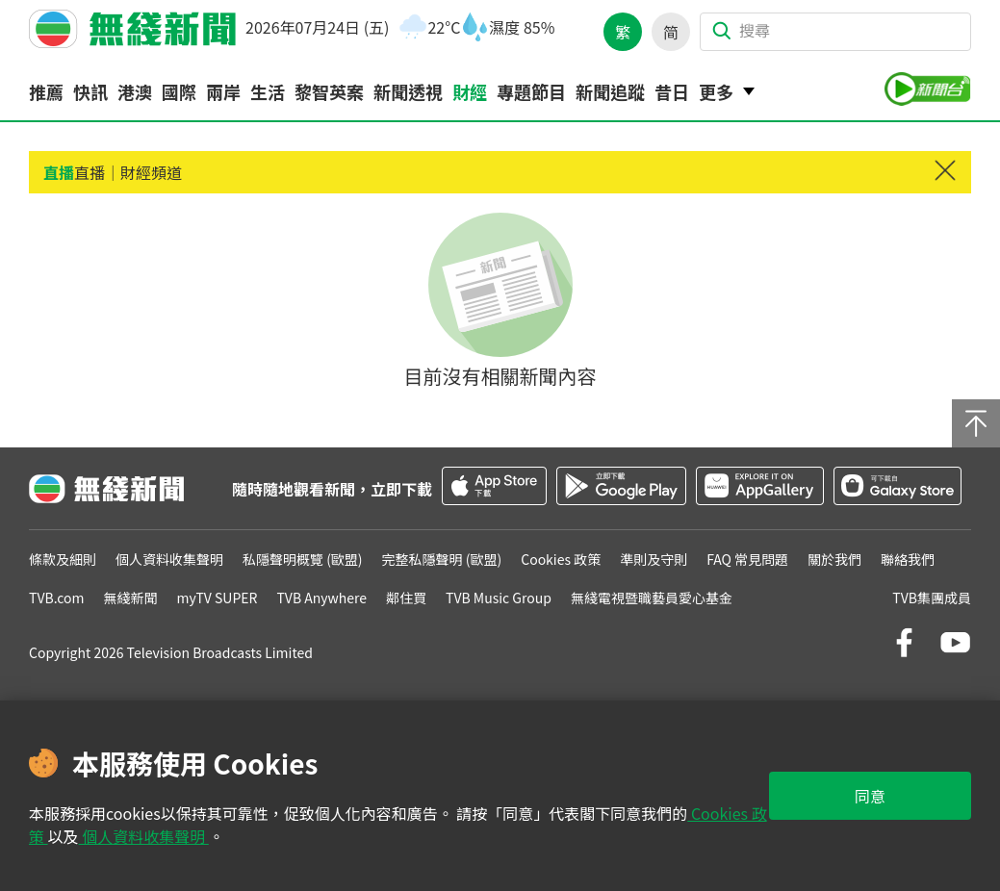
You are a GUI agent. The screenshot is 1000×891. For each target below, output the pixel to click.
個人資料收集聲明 (144, 836)
